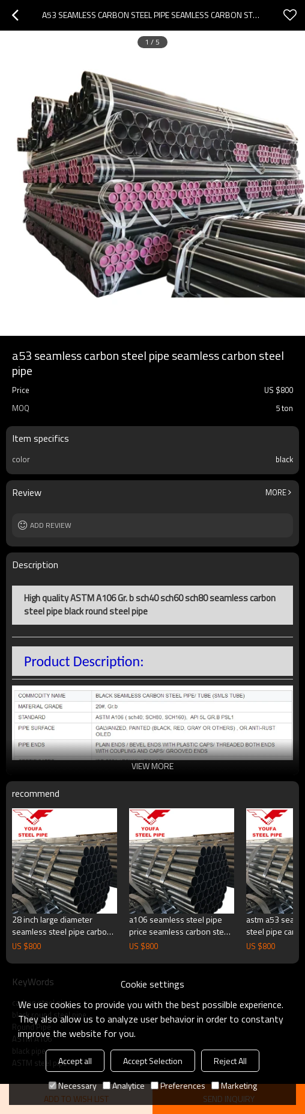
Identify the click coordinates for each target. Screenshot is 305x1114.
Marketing (234, 1085)
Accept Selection (153, 1060)
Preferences (178, 1085)
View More (152, 766)
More (275, 492)
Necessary (73, 1085)
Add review (50, 525)
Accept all (75, 1060)
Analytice (124, 1085)
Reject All (230, 1060)
